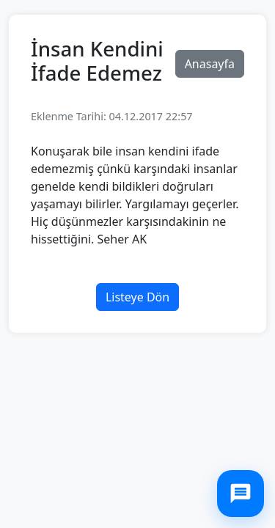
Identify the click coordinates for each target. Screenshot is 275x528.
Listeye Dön (137, 297)
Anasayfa (210, 64)
